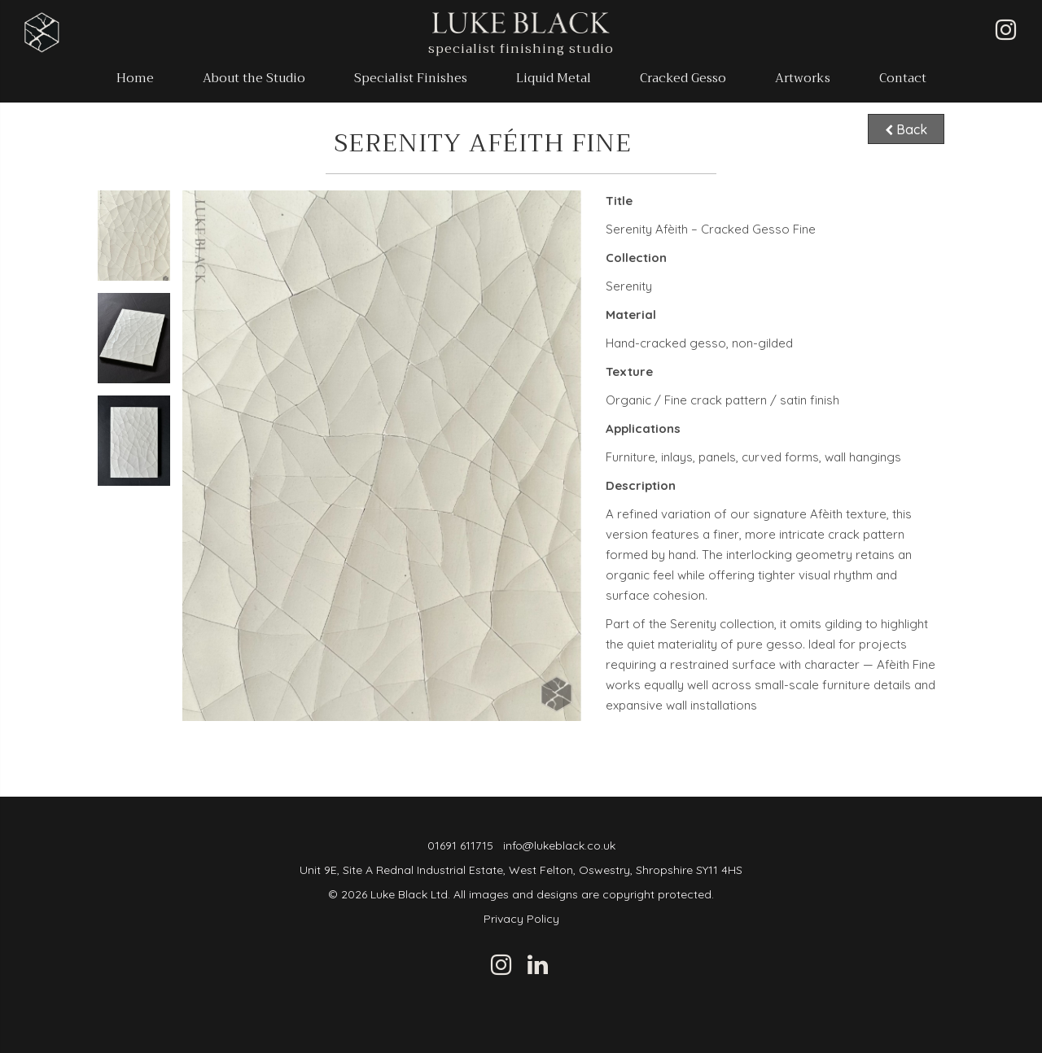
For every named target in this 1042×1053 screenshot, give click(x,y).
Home (135, 78)
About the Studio (254, 78)
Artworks (802, 78)
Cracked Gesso (683, 78)
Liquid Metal (553, 78)
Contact (902, 78)
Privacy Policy (521, 918)
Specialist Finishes (410, 78)
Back (906, 128)
